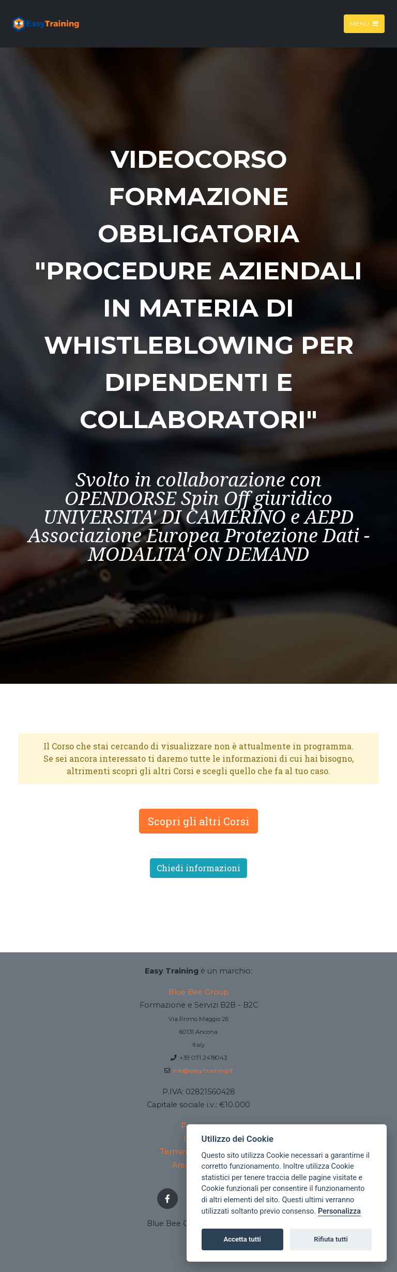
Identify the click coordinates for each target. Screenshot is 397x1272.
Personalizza (339, 1211)
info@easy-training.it (203, 1070)
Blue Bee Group (199, 992)
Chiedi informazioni (198, 867)
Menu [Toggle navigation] (364, 23)
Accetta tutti (242, 1239)
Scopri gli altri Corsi (198, 821)
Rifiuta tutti (331, 1239)
